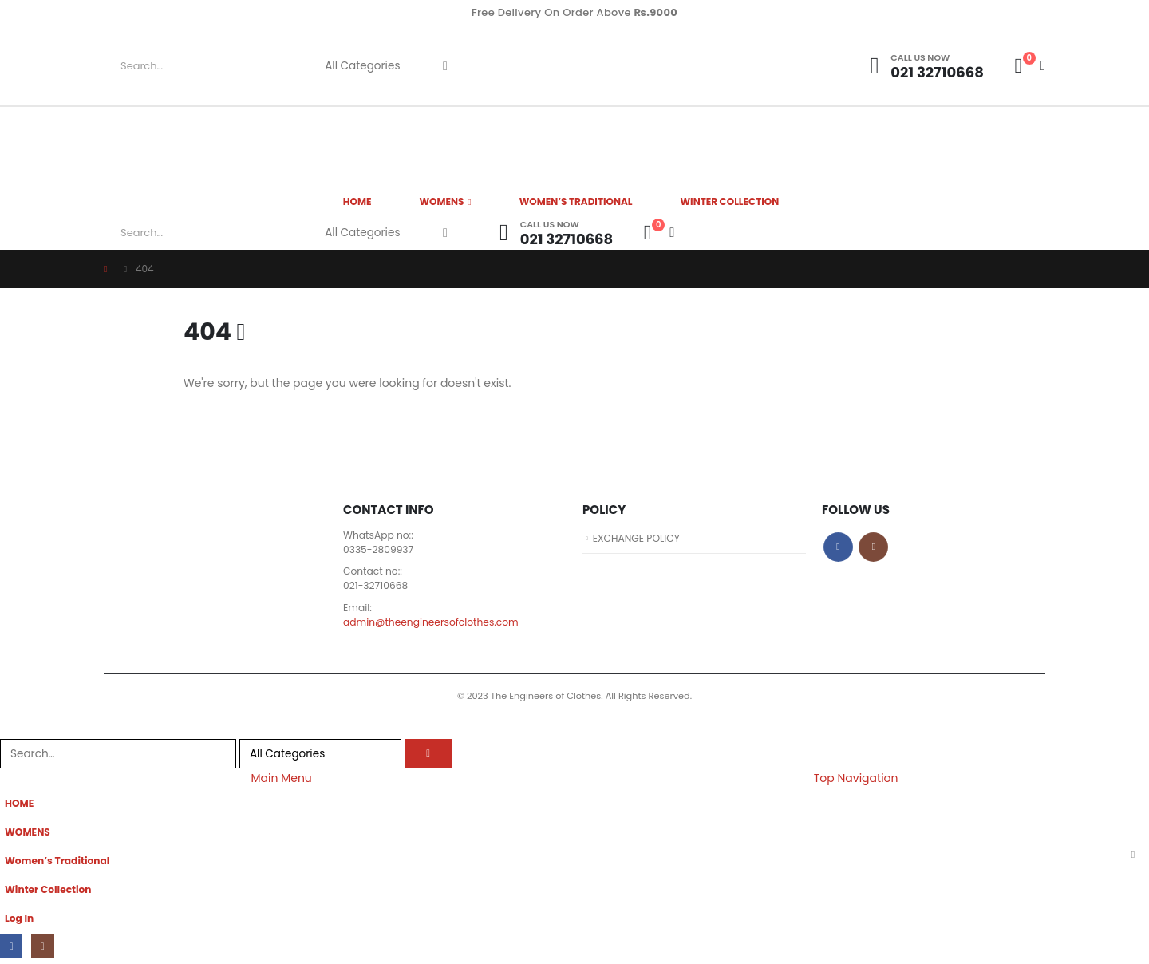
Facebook (838, 547)
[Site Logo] (666, 65)
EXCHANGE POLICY (638, 538)
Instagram (873, 547)
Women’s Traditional (576, 201)
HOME (357, 201)
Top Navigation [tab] (856, 780)
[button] (9, 731)
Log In (19, 920)
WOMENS (441, 201)
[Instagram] (43, 949)
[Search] (445, 66)
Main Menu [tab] (281, 780)
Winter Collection (730, 201)
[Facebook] (11, 949)
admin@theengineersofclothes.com (433, 623)
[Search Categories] (369, 66)
